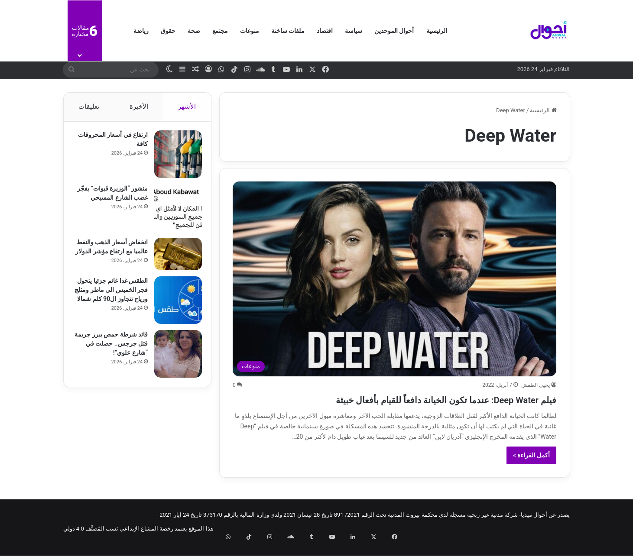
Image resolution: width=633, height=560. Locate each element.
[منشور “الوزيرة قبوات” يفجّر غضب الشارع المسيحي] (174, 212)
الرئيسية (436, 30)
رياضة (141, 30)
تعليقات (88, 106)
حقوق (168, 30)
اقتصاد (325, 30)
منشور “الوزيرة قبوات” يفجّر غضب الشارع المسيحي (115, 201)
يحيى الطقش (535, 385)
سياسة (353, 30)
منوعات (249, 30)
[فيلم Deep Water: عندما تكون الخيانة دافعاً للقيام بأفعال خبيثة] (394, 278)
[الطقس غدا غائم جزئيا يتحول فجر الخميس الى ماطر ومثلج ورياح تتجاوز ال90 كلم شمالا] (174, 307)
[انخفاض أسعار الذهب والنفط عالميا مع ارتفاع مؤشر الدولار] (174, 258)
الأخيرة (138, 106)
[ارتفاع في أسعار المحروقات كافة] (174, 158)
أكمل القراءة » (531, 470)
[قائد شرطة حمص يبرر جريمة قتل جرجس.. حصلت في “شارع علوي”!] (174, 361)
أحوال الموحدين (394, 30)
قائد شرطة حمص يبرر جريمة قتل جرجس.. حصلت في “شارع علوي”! (111, 350)
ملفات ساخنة (288, 30)
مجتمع (220, 30)
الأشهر (187, 106)
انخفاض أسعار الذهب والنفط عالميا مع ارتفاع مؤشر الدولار (115, 255)
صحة (194, 30)
